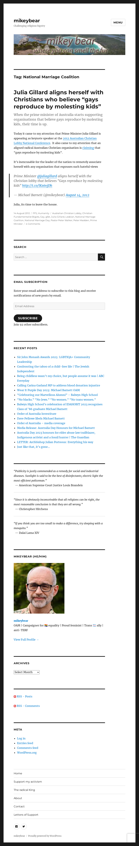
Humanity (43, 213)
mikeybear (27, 20)
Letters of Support (26, 814)
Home (18, 773)
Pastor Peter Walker (61, 220)
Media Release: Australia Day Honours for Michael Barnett (56, 428)
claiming (88, 147)
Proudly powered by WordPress (45, 836)
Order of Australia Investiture (36, 413)
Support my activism (28, 781)
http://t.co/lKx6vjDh (37, 186)
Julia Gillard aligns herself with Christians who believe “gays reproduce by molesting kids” (58, 99)
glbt (47, 216)
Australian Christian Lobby (66, 213)
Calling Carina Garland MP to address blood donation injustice (58, 385)
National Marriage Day (37, 220)
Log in (21, 738)
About (18, 798)
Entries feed (25, 743)
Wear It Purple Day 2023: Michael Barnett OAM (48, 390)
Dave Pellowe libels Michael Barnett (41, 418)
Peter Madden (81, 220)
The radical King (24, 790)
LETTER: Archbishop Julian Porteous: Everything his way (55, 442)
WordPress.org (27, 752)
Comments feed (27, 748)
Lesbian (69, 216)
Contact (19, 806)
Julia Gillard (57, 216)
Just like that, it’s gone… (33, 446)
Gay (42, 216)
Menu (118, 22)
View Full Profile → (26, 639)
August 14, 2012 (77, 195)
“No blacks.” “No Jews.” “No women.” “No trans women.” (56, 399)
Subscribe (28, 318)
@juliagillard (47, 176)
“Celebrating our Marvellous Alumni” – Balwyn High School (57, 395)
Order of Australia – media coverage (41, 423)
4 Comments (33, 223)
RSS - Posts (23, 696)
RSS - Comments (27, 706)
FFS (35, 213)
